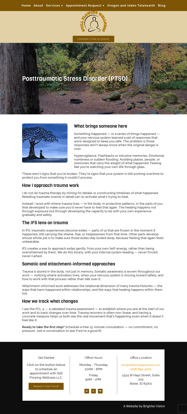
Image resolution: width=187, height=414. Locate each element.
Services (53, 5)
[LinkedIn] (86, 391)
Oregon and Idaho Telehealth (131, 5)
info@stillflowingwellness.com (140, 365)
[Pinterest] (93, 391)
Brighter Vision (154, 406)
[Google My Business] (100, 391)
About (38, 5)
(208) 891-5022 (141, 369)
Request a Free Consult (46, 386)
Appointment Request (83, 5)
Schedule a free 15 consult (93, 39)
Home (26, 5)
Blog (162, 5)
